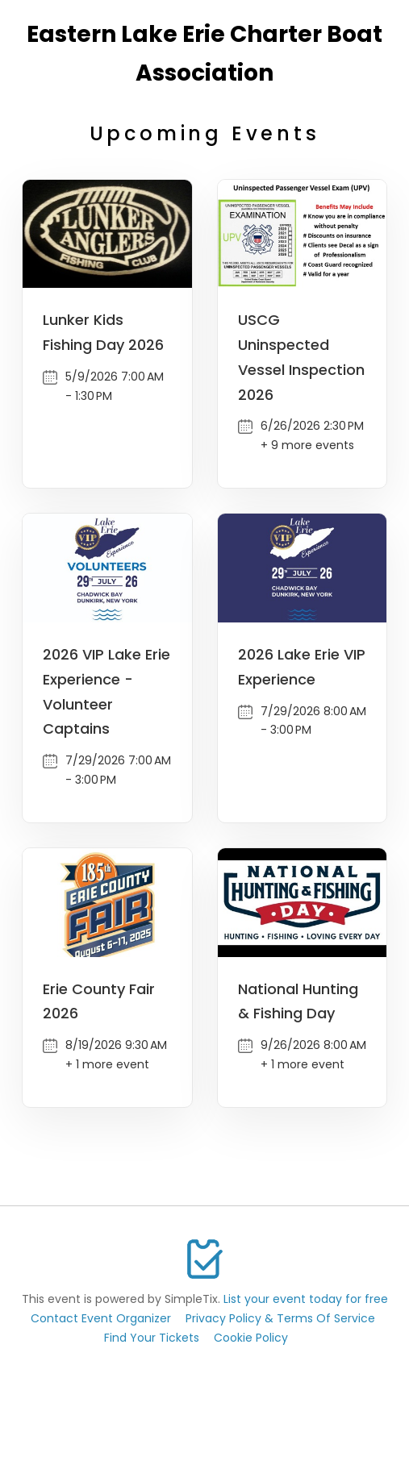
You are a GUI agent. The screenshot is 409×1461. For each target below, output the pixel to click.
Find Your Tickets (151, 1338)
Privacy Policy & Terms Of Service (280, 1318)
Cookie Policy (251, 1338)
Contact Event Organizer (101, 1318)
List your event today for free (305, 1299)
